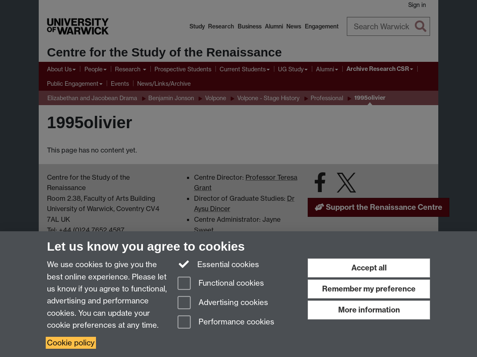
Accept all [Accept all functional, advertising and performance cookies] (369, 267)
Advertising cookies (223, 303)
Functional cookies (221, 283)
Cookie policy (71, 343)
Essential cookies (219, 263)
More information (369, 310)
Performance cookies (226, 322)
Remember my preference (369, 289)
